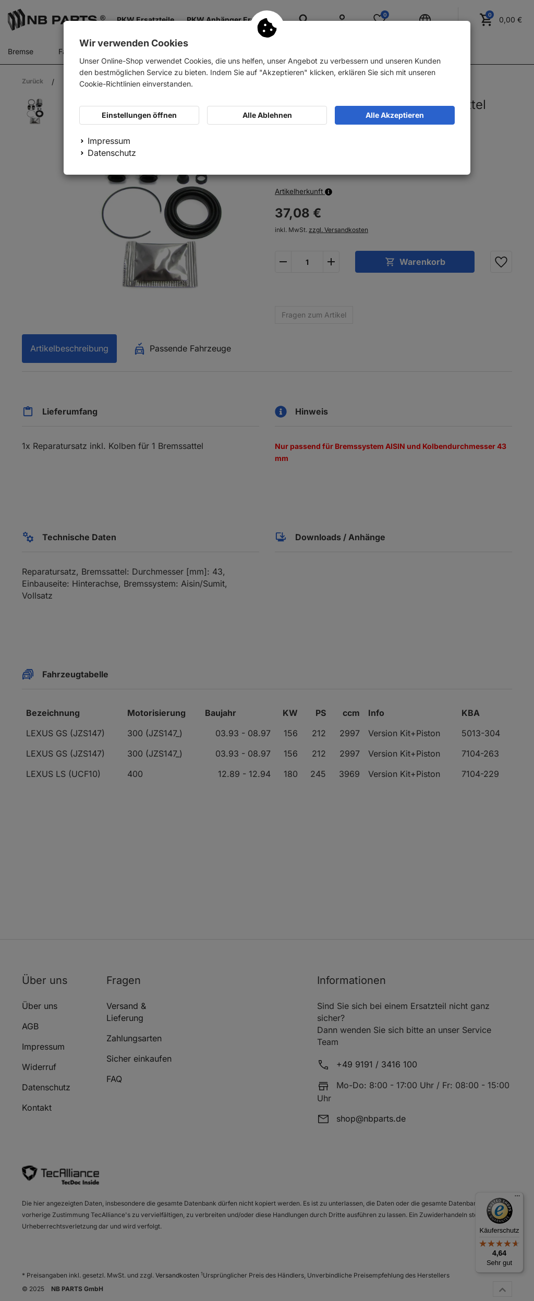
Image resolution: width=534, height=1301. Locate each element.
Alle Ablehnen (267, 115)
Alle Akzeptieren (395, 115)
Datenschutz (112, 153)
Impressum (109, 141)
